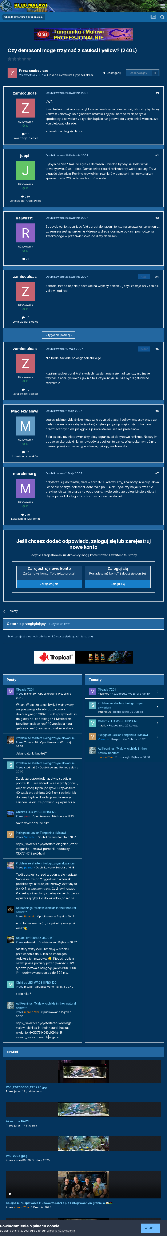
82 (25, 452)
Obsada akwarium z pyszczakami (70, 75)
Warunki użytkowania (61, 1230)
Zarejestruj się (49, 584)
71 (25, 259)
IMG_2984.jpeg (16, 1156)
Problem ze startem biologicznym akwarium (45, 738)
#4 (157, 276)
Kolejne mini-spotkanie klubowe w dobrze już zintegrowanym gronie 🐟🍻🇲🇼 (59, 1203)
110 (25, 134)
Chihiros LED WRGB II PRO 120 (36, 812)
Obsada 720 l (25, 689)
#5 (157, 348)
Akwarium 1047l (17, 1121)
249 (25, 514)
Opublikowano (53, 816)
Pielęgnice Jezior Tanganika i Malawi (41, 832)
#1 (157, 93)
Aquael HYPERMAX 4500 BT (35, 938)
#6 (157, 410)
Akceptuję (153, 1228)
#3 (157, 217)
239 (25, 196)
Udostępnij (112, 72)
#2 (157, 155)
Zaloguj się (118, 584)
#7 (157, 473)
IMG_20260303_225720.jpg (26, 1087)
